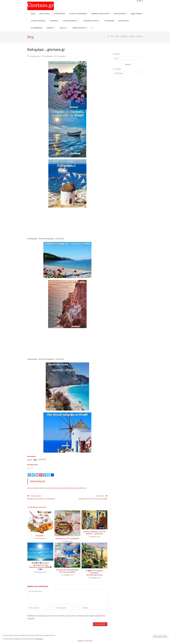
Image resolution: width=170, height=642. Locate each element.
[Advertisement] (67, 220)
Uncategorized (35, 488)
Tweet (29, 459)
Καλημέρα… (40, 536)
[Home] (108, 36)
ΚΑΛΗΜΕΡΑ (49, 56)
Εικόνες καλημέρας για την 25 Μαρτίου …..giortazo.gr (94, 532)
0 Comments (61, 56)
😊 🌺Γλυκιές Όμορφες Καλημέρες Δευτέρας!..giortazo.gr (94, 573)
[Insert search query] (128, 58)
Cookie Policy (39, 639)
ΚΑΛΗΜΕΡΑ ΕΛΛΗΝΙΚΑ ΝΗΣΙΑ (69, 488)
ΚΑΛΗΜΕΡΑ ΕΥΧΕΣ (81, 488)
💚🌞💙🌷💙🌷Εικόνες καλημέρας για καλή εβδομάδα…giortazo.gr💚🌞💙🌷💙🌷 (40, 566)
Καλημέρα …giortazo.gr (136, 36)
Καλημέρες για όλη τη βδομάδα (67, 538)
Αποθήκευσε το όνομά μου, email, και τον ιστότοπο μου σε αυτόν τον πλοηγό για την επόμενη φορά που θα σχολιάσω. (66, 617)
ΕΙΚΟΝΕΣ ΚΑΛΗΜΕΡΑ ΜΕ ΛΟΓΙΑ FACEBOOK (50, 488)
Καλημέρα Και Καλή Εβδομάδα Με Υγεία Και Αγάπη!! (67, 571)
